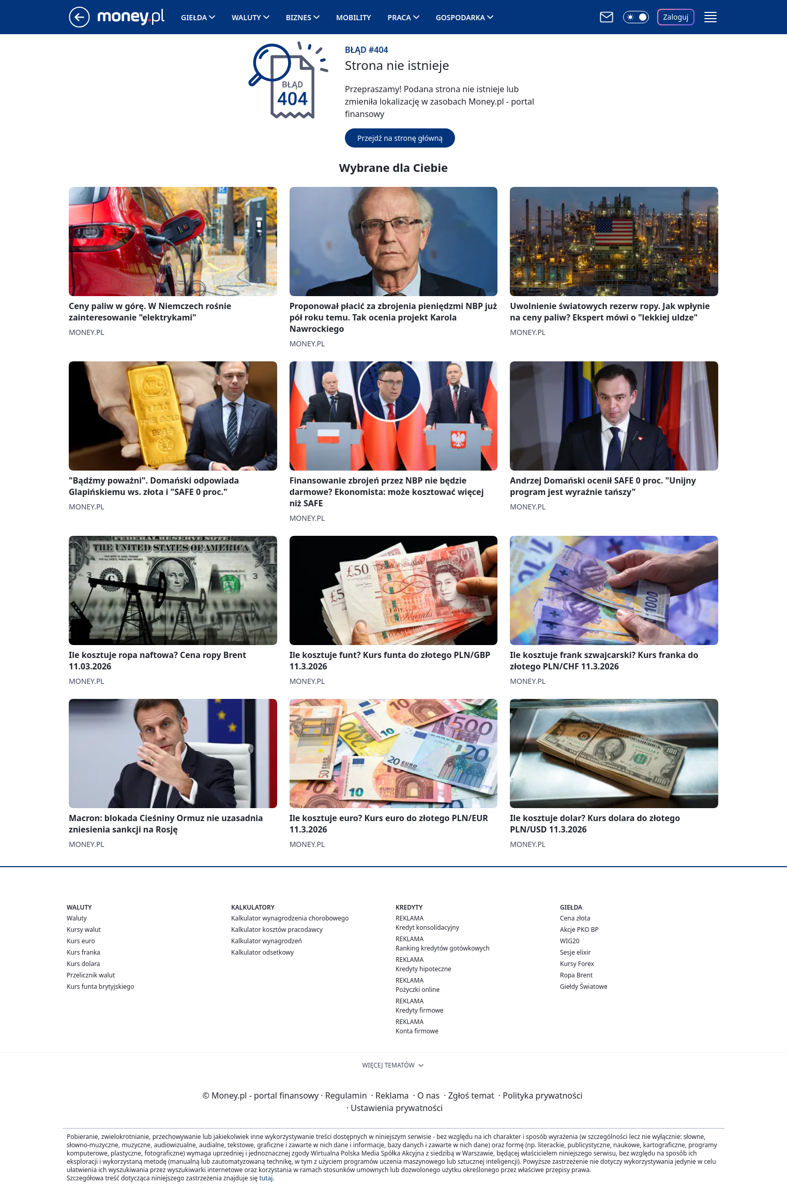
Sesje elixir (575, 952)
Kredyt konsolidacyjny (427, 927)
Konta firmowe (417, 1031)
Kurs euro (81, 941)
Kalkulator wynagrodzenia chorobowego (290, 918)
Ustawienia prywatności (394, 1108)
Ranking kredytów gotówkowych (443, 948)
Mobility (353, 17)
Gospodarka (460, 17)
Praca (399, 17)
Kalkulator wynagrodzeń (266, 941)
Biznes (298, 17)
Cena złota (575, 918)
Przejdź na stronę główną (400, 138)
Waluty (246, 17)
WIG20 (570, 941)
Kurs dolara (83, 963)
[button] (710, 17)
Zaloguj (676, 17)
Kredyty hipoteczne (423, 968)
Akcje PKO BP (579, 929)
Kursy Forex (577, 963)
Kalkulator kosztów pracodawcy (277, 929)
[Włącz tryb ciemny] (636, 17)
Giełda (194, 17)
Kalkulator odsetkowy (262, 952)
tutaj (266, 1178)
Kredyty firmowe (420, 1010)
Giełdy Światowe (584, 986)
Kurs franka (83, 952)
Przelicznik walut (91, 975)
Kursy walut (84, 929)
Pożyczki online (418, 989)
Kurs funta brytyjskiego (100, 986)
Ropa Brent (576, 975)
